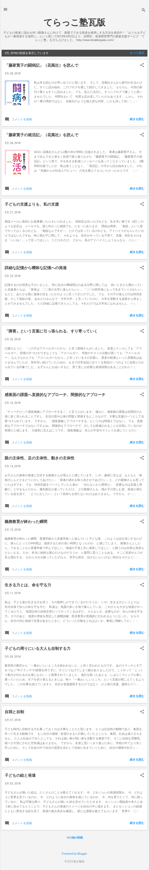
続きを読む (137, 119)
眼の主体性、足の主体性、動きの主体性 (39, 458)
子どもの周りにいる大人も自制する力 (38, 648)
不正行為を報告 (74, 861)
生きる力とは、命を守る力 (28, 585)
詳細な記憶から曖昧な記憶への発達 (36, 267)
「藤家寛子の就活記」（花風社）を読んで (41, 135)
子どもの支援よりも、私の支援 (32, 204)
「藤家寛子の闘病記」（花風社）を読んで (41, 65)
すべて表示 (137, 53)
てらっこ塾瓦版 (74, 22)
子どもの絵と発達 (20, 775)
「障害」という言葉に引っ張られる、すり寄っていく (51, 331)
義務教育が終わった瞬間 (26, 521)
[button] (142, 65)
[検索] (143, 11)
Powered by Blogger (74, 853)
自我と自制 (14, 711)
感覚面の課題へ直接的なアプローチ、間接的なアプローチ (55, 394)
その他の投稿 (74, 837)
